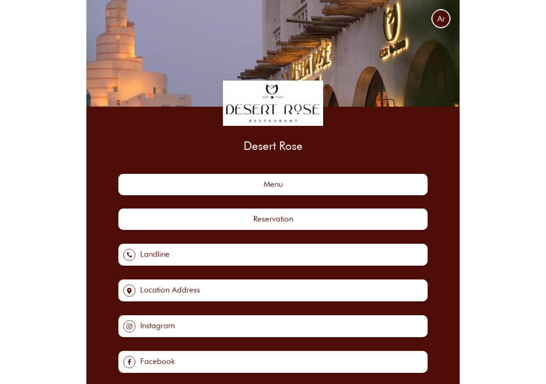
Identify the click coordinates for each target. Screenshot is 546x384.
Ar (441, 19)
